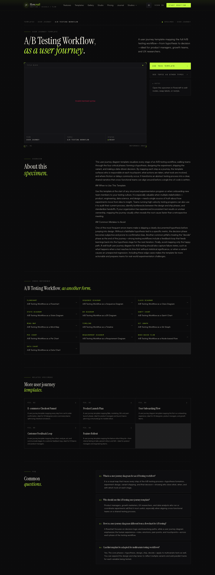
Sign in (159, 5)
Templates (29, 22)
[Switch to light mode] (148, 5)
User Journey (45, 22)
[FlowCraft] (40, 5)
